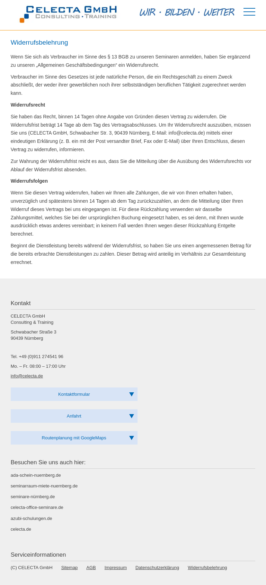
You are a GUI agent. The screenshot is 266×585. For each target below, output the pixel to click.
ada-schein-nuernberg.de (36, 475)
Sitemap (69, 567)
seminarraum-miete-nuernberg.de (44, 485)
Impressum (116, 567)
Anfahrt (74, 416)
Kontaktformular (74, 394)
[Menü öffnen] (249, 12)
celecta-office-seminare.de (37, 507)
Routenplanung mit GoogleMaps (74, 437)
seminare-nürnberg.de (33, 496)
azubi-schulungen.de (31, 518)
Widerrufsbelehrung (207, 567)
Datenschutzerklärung (157, 567)
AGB (91, 567)
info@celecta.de (27, 375)
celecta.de (21, 529)
